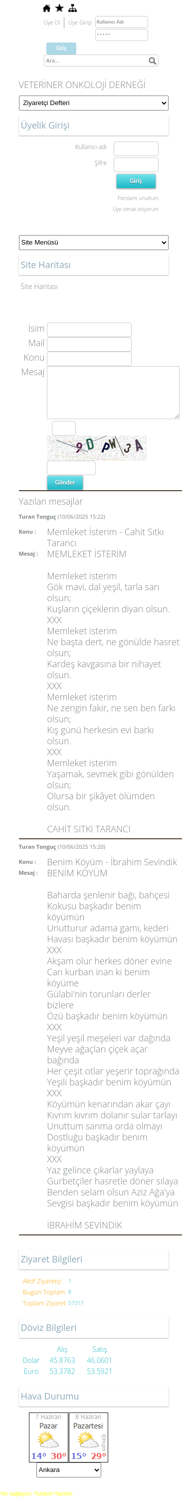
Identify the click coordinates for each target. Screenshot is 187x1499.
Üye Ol (52, 22)
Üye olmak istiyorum (135, 209)
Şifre (101, 163)
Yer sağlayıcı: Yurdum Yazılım (36, 1493)
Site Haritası (39, 286)
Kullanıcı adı (90, 147)
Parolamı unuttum (138, 198)
